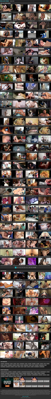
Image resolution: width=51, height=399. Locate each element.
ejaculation (26, 365)
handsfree (10, 365)
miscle (39, 373)
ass (33, 365)
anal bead (8, 366)
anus (22, 366)
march (7, 376)
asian (15, 363)
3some (42, 363)
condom (12, 366)
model (38, 363)
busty (29, 366)
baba (36, 373)
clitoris (18, 365)
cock (30, 365)
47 (31, 267)
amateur (37, 365)
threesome (19, 376)
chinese (3, 363)
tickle (2, 365)
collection (7, 373)
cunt (16, 366)
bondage (34, 363)
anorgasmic (22, 363)
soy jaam (3, 373)
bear (26, 363)
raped (21, 373)
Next (35, 267)
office (15, 376)
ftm (18, 363)
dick (19, 366)
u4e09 (32, 366)
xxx (45, 363)
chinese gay (7, 363)
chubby (30, 363)
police (48, 363)
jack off (29, 373)
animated (3, 376)
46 (29, 267)
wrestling (11, 376)
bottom (15, 365)
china (12, 363)
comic (22, 365)
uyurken (43, 373)
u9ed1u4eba (42, 366)
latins (17, 373)
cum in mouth (13, 373)
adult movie (42, 365)
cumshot (24, 373)
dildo (25, 366)
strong (6, 365)
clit (45, 365)
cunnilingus (3, 366)
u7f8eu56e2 (37, 366)
